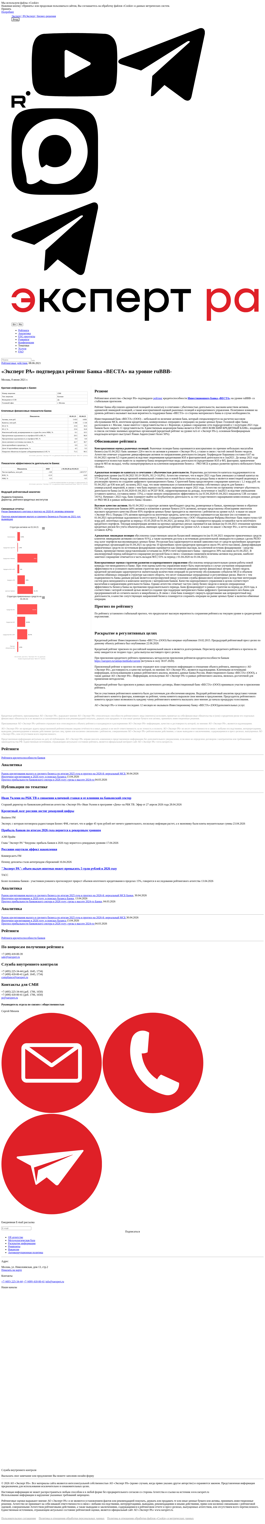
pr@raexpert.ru (9, 997)
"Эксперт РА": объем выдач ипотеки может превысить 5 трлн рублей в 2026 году (59, 868)
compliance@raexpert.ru (14, 977)
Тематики (23, 345)
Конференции (26, 342)
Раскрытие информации (21, 1243)
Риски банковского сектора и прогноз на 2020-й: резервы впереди (37, 511)
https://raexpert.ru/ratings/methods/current (117, 660)
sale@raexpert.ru (10, 957)
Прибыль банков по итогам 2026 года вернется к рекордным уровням (51, 830)
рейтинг (157, 398)
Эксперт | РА (18, 16)
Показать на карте (11, 1270)
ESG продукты (26, 336)
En (14, 324)
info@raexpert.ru (54, 1281)
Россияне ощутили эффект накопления (29, 849)
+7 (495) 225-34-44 (12, 1281)
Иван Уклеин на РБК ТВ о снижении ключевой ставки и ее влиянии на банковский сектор (66, 798)
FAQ (20, 351)
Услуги (22, 348)
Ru (20, 324)
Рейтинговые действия (14, 363)
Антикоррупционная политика (25, 1252)
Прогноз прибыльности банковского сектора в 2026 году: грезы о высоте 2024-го (48, 779)
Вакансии (13, 1249)
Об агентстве (15, 1237)
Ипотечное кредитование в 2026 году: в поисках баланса (34, 776)
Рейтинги (23, 330)
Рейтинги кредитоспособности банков (23, 757)
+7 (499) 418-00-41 (34, 1281)
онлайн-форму (85, 1475)
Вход (15, 19)
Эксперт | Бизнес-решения (41, 16)
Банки (129, 895)
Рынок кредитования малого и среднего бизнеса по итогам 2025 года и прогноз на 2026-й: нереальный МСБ (63, 773)
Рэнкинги (23, 339)
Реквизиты (14, 1246)
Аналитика (24, 333)
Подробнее (7, 11)
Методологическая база (21, 1240)
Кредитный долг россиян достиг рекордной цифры (37, 811)
